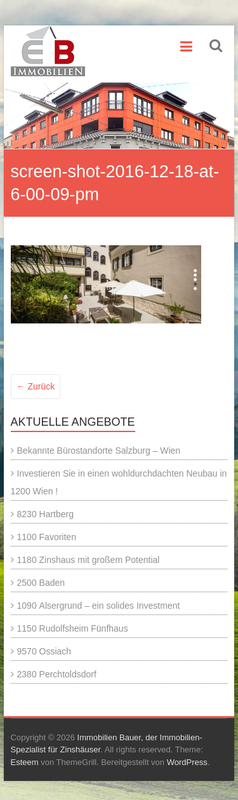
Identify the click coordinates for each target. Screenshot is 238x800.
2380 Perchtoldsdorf (56, 674)
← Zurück (36, 386)
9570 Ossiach (44, 651)
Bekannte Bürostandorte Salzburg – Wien (99, 450)
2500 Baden (41, 583)
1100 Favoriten (46, 537)
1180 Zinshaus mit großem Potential (88, 560)
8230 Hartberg (45, 514)
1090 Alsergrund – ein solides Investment (98, 605)
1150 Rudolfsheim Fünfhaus (72, 628)
